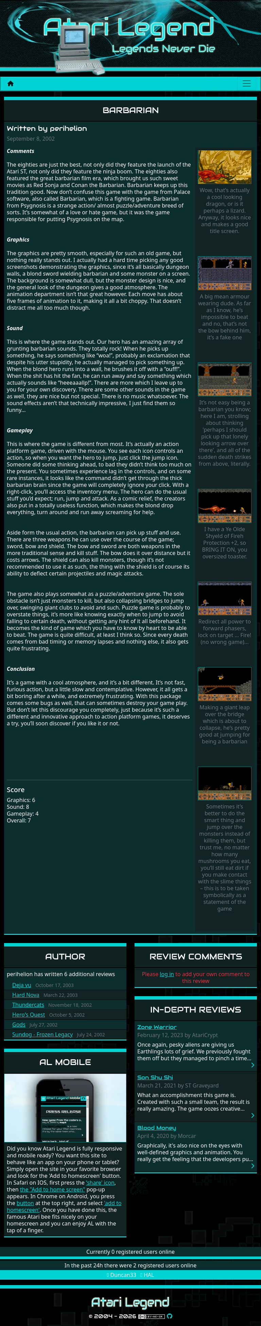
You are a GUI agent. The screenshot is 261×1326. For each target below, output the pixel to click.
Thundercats (28, 1004)
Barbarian (131, 110)
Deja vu (21, 985)
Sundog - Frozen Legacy (42, 1034)
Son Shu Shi (155, 1077)
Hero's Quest (28, 1014)
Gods (18, 1024)
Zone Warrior (157, 1027)
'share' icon (100, 1182)
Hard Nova (25, 995)
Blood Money (156, 1128)
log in (167, 974)
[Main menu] (246, 83)
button (25, 1203)
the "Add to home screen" (52, 1189)
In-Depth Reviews (195, 1009)
